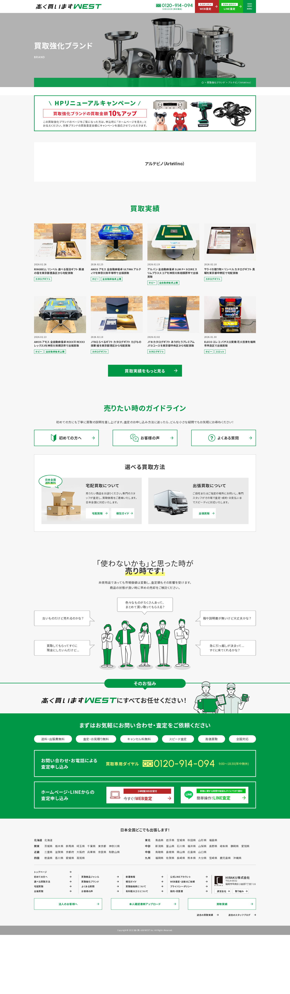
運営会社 (221, 891)
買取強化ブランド (216, 82)
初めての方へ (41, 876)
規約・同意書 (176, 891)
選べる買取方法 (42, 881)
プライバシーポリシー (181, 886)
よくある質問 (88, 886)
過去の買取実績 (205, 914)
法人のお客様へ (68, 904)
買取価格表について (136, 886)
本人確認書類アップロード (145, 904)
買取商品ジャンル (90, 876)
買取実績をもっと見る (145, 371)
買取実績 (222, 904)
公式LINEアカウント (180, 876)
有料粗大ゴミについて (137, 891)
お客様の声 (87, 891)
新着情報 (130, 876)
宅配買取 (97, 513)
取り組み (239, 891)
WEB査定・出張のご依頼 (182, 881)
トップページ (40, 871)
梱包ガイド (122, 513)
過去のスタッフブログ (239, 914)
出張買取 (204, 513)
